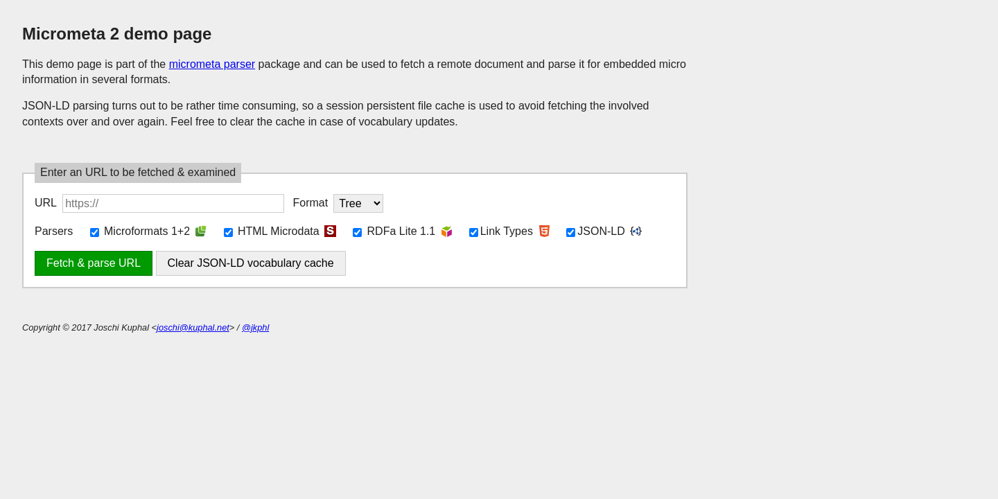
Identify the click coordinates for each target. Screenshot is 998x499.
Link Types (501, 231)
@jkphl (255, 327)
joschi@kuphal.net (193, 327)
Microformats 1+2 (140, 231)
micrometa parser (212, 64)
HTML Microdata (271, 231)
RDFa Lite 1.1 (394, 231)
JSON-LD (595, 231)
